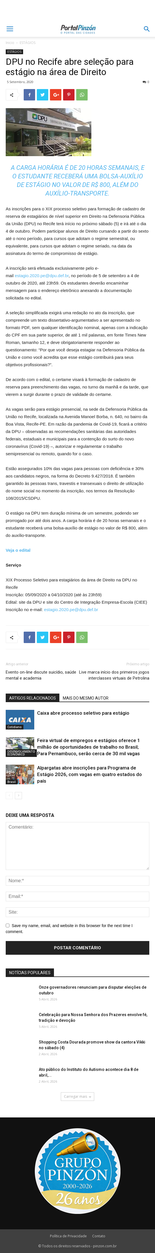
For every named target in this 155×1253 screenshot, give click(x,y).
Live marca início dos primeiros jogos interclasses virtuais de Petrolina (114, 675)
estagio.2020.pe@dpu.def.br (42, 275)
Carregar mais (77, 1096)
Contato (98, 1236)
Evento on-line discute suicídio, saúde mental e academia (41, 675)
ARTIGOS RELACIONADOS (32, 698)
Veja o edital (18, 550)
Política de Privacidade (68, 1236)
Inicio (10, 42)
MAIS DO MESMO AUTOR (85, 698)
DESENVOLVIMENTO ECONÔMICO (21, 753)
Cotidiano (14, 727)
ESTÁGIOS (27, 42)
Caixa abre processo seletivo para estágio (83, 713)
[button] (147, 29)
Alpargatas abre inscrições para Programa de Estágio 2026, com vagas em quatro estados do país (89, 774)
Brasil (11, 782)
